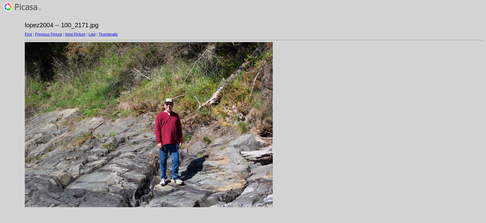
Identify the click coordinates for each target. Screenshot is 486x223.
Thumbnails (108, 34)
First (28, 34)
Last (91, 34)
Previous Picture (48, 34)
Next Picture (75, 34)
